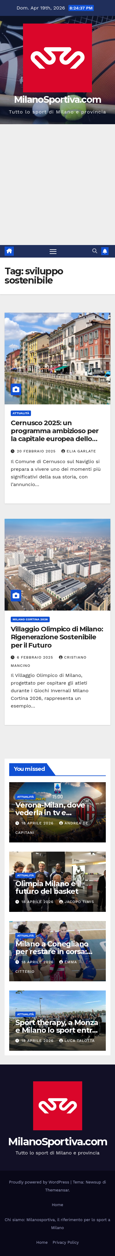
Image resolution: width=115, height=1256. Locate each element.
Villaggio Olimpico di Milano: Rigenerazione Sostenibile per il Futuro (57, 637)
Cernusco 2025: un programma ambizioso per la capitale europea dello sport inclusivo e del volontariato (54, 439)
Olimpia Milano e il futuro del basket (48, 887)
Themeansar (57, 1190)
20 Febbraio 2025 (37, 451)
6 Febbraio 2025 (36, 657)
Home (57, 1204)
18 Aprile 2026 (38, 823)
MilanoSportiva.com (57, 99)
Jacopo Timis (76, 902)
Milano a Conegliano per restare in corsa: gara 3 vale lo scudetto (55, 951)
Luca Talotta (77, 1041)
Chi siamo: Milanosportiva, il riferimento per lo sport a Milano (57, 1223)
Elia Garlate (78, 451)
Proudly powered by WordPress (40, 1182)
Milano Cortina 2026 (30, 619)
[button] (94, 251)
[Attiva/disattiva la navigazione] (53, 251)
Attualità (21, 413)
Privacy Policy (65, 1242)
